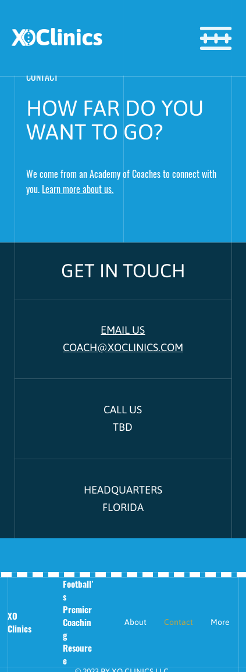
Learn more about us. (77, 189)
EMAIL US (123, 330)
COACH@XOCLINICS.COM (123, 347)
